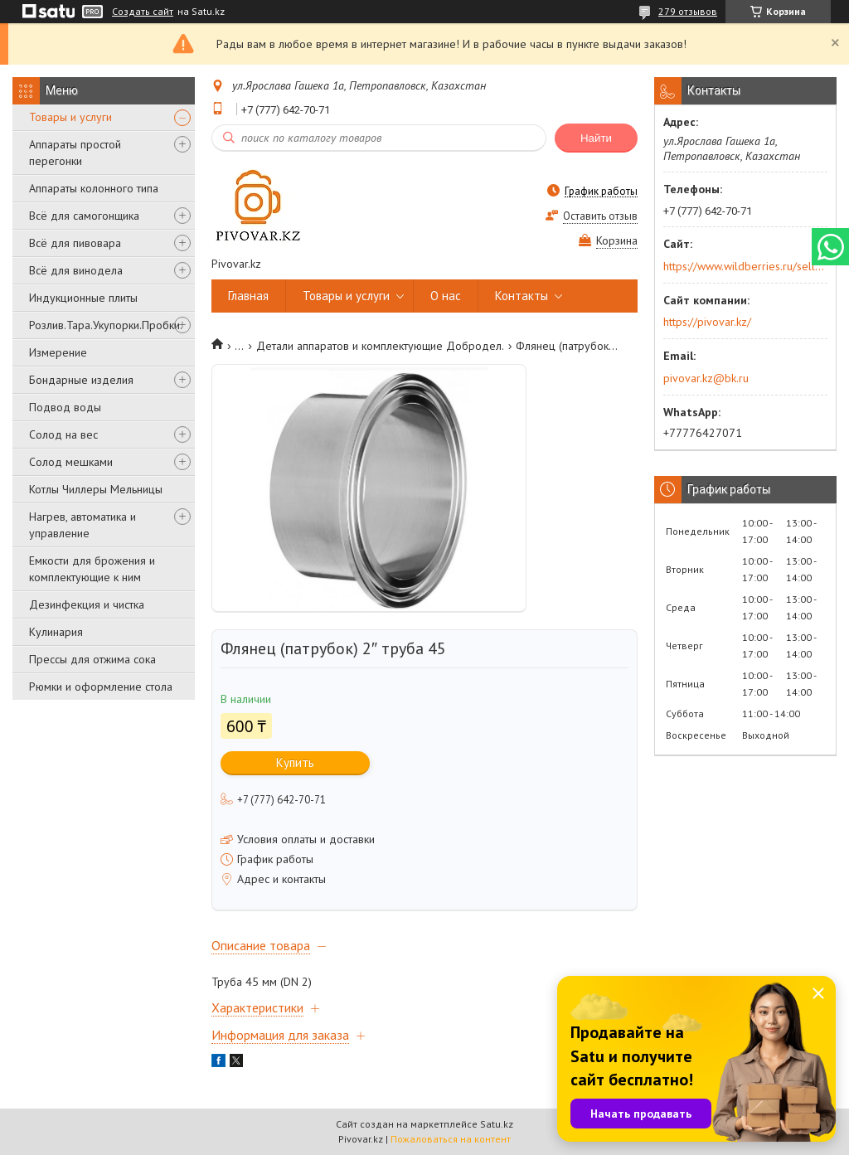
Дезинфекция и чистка (86, 604)
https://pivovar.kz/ (707, 321)
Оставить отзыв (600, 216)
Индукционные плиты (83, 297)
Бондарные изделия (81, 379)
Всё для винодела (76, 270)
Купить (295, 762)
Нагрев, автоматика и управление (82, 525)
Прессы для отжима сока (92, 659)
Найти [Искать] (596, 138)
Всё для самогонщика (84, 215)
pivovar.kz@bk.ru (706, 378)
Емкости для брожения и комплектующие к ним (92, 569)
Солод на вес (63, 434)
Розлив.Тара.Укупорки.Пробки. (105, 325)
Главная (248, 295)
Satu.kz (496, 1124)
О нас (445, 295)
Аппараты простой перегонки (75, 152)
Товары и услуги (70, 116)
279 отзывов (687, 11)
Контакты (521, 295)
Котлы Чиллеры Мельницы (96, 489)
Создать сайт (142, 11)
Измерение (58, 352)
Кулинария (56, 631)
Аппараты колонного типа (93, 188)
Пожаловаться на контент (451, 1139)
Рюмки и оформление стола (100, 686)
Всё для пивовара (75, 242)
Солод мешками (71, 461)
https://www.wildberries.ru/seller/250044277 (744, 266)
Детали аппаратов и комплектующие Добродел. (380, 345)
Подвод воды (65, 407)
